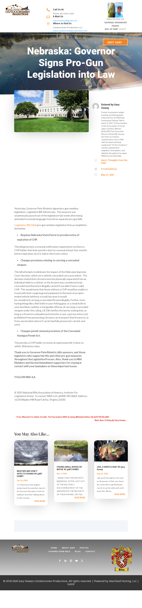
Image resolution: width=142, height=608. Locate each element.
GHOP (71, 602)
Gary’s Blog (25, 39)
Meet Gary (114, 42)
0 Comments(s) (109, 186)
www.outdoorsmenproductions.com (70, 30)
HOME (10, 39)
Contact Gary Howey (17, 44)
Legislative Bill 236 (24, 242)
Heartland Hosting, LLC (123, 598)
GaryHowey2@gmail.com (65, 20)
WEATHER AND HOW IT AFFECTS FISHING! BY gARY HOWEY (29, 491)
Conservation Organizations (70, 39)
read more (39, 519)
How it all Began (42, 39)
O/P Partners (37, 44)
